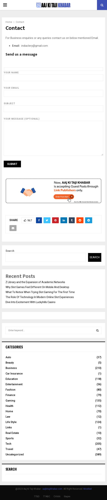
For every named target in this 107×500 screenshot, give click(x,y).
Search (10, 250)
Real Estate (12, 433)
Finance (10, 395)
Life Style (11, 422)
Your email (53, 90)
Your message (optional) (53, 121)
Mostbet (87, 489)
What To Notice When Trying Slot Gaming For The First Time (40, 292)
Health (9, 405)
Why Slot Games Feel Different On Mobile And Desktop (37, 287)
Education (12, 378)
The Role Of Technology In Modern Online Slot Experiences (40, 297)
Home (9, 411)
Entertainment (14, 384)
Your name (53, 75)
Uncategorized (15, 454)
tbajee (67, 496)
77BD (36, 496)
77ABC (46, 496)
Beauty (10, 362)
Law (8, 416)
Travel (9, 449)
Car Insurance (14, 373)
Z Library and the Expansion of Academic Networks (35, 282)
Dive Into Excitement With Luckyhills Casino (30, 302)
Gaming (10, 400)
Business (11, 368)
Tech (8, 443)
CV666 (57, 496)
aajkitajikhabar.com (52, 489)
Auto (8, 357)
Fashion (10, 389)
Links (9, 427)
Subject (53, 106)
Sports (10, 438)
